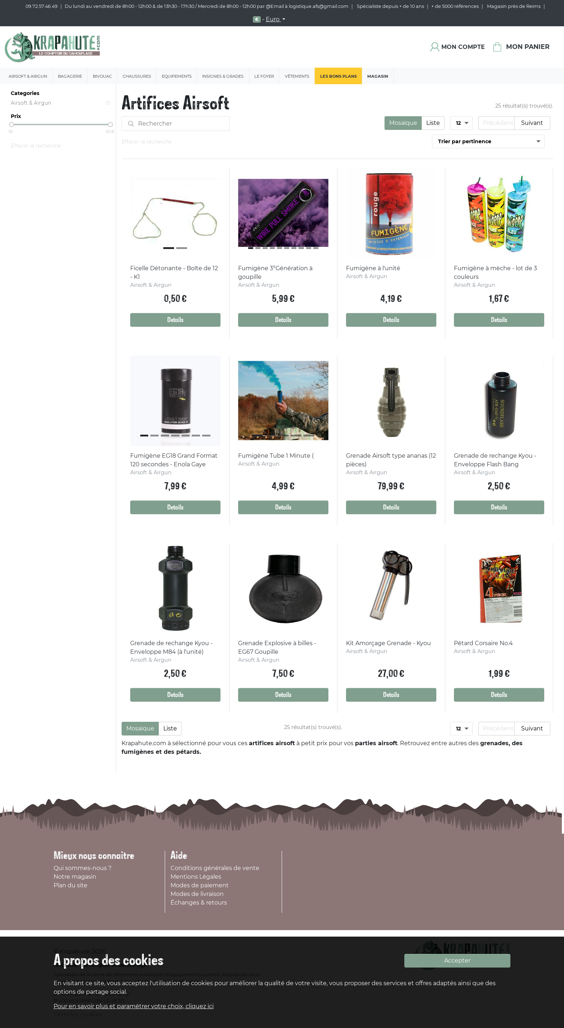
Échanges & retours (198, 902)
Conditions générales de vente (214, 868)
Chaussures (137, 76)
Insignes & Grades (223, 76)
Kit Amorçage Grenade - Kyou (388, 643)
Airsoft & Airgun (28, 76)
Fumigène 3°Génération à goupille (275, 272)
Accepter (457, 960)
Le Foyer (264, 76)
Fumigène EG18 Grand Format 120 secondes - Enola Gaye (174, 460)
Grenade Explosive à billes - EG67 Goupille (277, 647)
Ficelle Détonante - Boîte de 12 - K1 (174, 272)
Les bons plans (338, 76)
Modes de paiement (199, 885)
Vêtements (297, 76)
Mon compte (463, 47)
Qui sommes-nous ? (83, 868)
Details (175, 320)
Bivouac (102, 76)
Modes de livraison (197, 894)
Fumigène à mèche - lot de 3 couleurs (495, 272)
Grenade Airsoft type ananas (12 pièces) (391, 460)
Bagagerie (70, 76)
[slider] (11, 124)
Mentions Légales (195, 876)
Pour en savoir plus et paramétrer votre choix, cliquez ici (134, 1006)
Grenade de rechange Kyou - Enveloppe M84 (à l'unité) (171, 647)
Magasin (377, 76)
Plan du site (70, 885)
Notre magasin (75, 876)
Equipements (177, 76)
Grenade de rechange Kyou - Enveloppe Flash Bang (495, 460)
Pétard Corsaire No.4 (483, 643)
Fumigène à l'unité (373, 268)
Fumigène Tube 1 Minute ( (276, 455)
